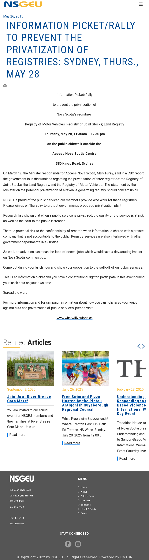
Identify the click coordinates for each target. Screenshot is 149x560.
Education (84, 504)
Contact (83, 513)
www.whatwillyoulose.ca (75, 318)
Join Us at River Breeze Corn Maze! (29, 398)
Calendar (84, 500)
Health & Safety (87, 509)
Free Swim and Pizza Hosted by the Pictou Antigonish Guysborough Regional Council (85, 403)
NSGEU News (86, 495)
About (82, 491)
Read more (17, 435)
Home (82, 487)
